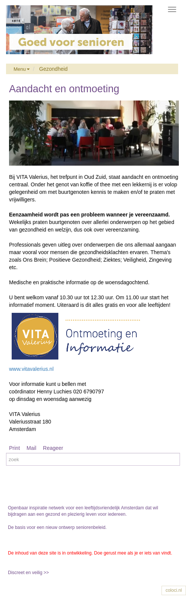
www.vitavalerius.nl (31, 369)
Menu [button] (22, 69)
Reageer (53, 448)
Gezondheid (53, 69)
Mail (32, 448)
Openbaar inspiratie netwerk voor (42, 507)
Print (14, 448)
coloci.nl (174, 590)
